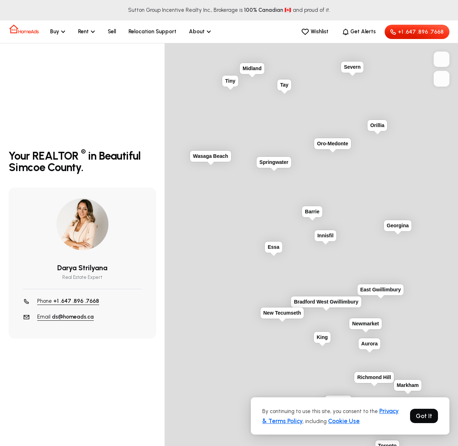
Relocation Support (152, 31)
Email (65, 317)
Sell (112, 31)
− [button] (441, 79)
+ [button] (441, 59)
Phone (68, 301)
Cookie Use (344, 421)
